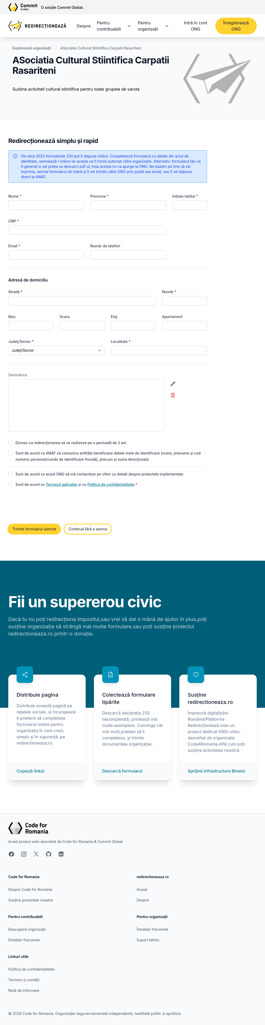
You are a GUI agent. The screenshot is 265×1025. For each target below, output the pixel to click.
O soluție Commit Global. (62, 7)
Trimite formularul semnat (34, 529)
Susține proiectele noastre (30, 900)
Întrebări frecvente (24, 940)
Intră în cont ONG (195, 26)
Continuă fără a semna (88, 529)
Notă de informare (23, 990)
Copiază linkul (30, 771)
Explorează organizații (31, 48)
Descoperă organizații (27, 929)
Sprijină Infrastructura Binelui (216, 771)
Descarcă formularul (122, 771)
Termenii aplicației (61, 484)
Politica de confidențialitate (110, 484)
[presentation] (47, 506)
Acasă (142, 889)
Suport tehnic (148, 940)
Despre (84, 25)
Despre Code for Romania (30, 889)
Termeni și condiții (23, 980)
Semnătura (17, 375)
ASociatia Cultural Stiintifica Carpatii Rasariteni (101, 48)
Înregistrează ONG (236, 26)
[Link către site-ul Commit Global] (24, 7)
